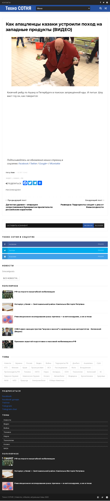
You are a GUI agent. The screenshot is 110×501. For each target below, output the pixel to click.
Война (48, 363)
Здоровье (101, 376)
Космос (47, 376)
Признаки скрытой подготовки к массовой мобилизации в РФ (45, 342)
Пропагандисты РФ (12, 372)
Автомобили (59, 376)
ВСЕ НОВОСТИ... (10, 278)
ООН (67, 372)
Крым (25, 368)
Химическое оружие (31, 376)
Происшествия (37, 368)
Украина (18, 363)
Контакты (6, 3)
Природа (24, 381)
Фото (74, 368)
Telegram (7, 406)
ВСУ (49, 368)
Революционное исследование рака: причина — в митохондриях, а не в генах (53, 317)
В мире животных (57, 381)
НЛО (14, 381)
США (99, 363)
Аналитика (88, 363)
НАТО (37, 372)
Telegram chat (9, 409)
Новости (7, 363)
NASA (6, 381)
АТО (6, 368)
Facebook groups (10, 399)
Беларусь (56, 372)
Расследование (61, 368)
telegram (53, 257)
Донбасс (76, 363)
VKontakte (55, 163)
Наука (46, 372)
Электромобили (38, 381)
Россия (29, 363)
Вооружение (85, 368)
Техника (27, 372)
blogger (99, 225)
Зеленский (91, 372)
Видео (39, 363)
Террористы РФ (61, 363)
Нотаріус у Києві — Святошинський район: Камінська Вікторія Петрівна (49, 304)
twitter (53, 250)
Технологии (78, 372)
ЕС (101, 372)
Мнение (15, 368)
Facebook (23, 163)
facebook (88, 225)
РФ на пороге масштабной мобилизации (34, 292)
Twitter (33, 163)
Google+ (43, 163)
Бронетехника (87, 376)
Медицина (72, 376)
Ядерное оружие (11, 376)
